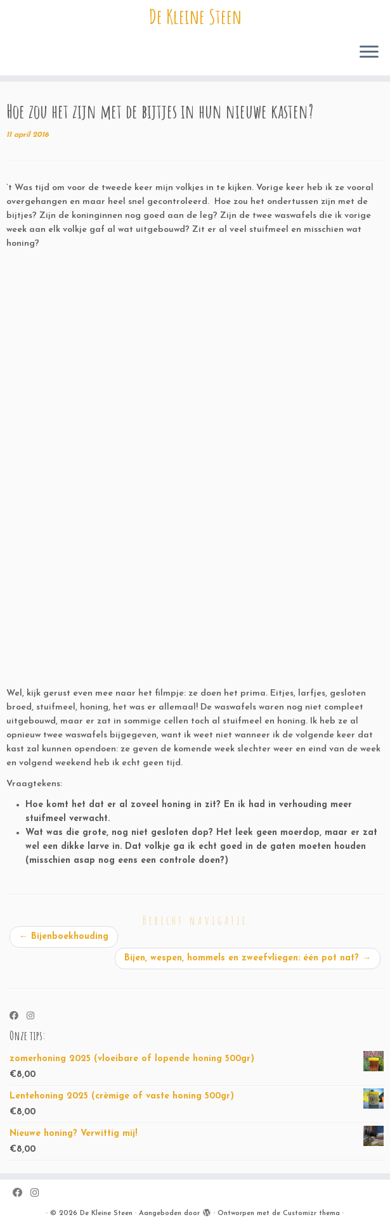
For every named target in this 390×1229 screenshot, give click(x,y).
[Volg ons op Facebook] (18, 1017)
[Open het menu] (369, 52)
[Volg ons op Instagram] (34, 1017)
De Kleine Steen (195, 16)
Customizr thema (311, 1213)
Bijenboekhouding (63, 936)
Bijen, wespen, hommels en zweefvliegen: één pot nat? (247, 958)
